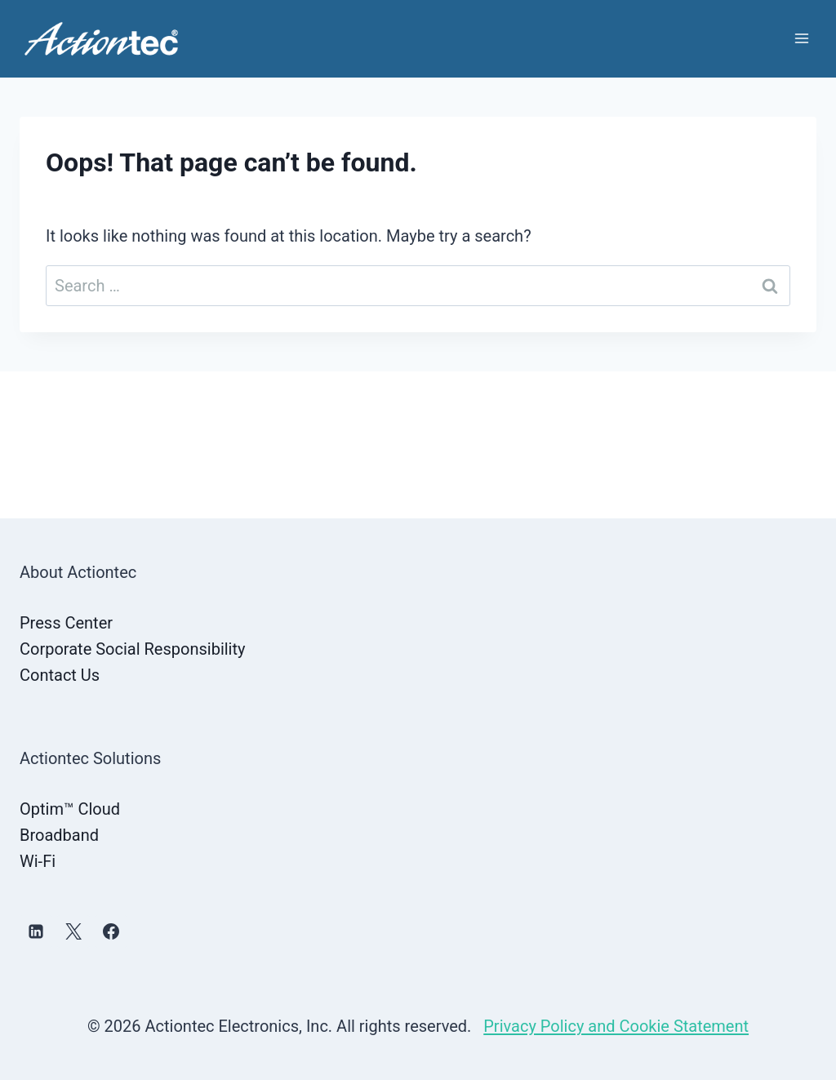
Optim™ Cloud (70, 809)
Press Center (66, 623)
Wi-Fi (38, 861)
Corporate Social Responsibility (132, 649)
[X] (73, 931)
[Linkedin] (36, 931)
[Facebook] (111, 931)
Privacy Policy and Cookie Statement (616, 1026)
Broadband (59, 835)
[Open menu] (801, 38)
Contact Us (60, 675)
